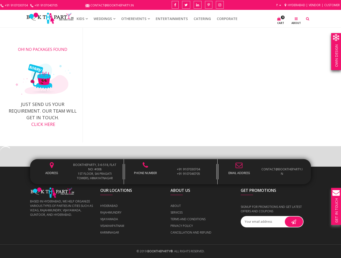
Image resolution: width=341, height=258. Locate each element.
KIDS (80, 18)
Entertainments (172, 18)
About (175, 206)
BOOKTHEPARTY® (160, 251)
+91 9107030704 (188, 169)
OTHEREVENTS (133, 18)
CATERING (202, 18)
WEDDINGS (103, 18)
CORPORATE (227, 18)
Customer (332, 5)
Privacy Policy (181, 226)
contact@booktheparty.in (282, 171)
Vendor (315, 5)
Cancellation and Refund (190, 232)
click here (42, 124)
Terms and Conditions (187, 219)
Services (176, 212)
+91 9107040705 (188, 174)
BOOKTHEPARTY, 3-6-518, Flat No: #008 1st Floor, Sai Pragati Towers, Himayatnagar (94, 171)
